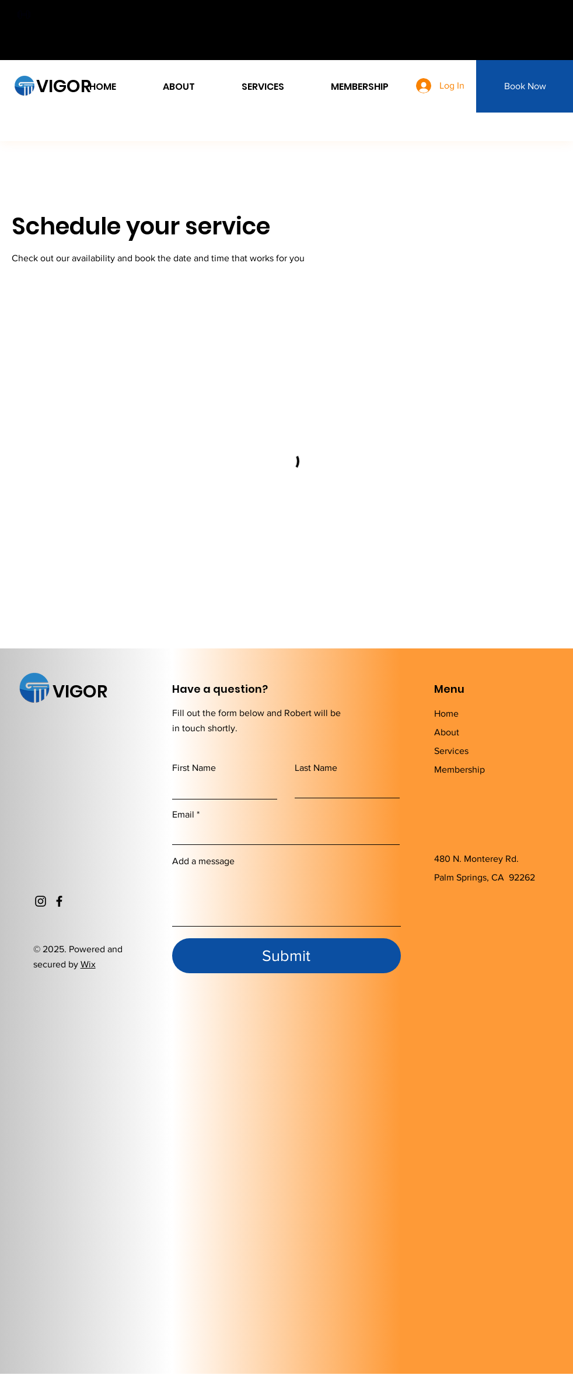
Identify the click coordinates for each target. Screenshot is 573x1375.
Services (451, 751)
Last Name (316, 768)
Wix (88, 964)
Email (183, 814)
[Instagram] (40, 901)
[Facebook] (59, 901)
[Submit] (286, 955)
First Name (194, 768)
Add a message (203, 861)
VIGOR (63, 86)
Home (446, 713)
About (446, 732)
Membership (459, 769)
